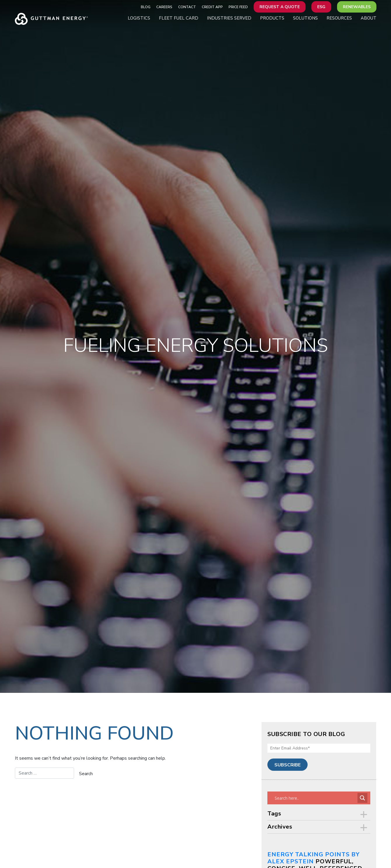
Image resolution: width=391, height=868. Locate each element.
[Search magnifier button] (362, 798)
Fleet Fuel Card (178, 18)
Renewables (357, 7)
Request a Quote (280, 7)
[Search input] (315, 798)
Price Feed (238, 7)
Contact (187, 7)
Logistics (139, 18)
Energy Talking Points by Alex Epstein (313, 857)
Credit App (212, 7)
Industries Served (229, 18)
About (368, 18)
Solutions (305, 18)
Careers (164, 7)
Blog (145, 7)
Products (272, 18)
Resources (339, 18)
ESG (321, 7)
